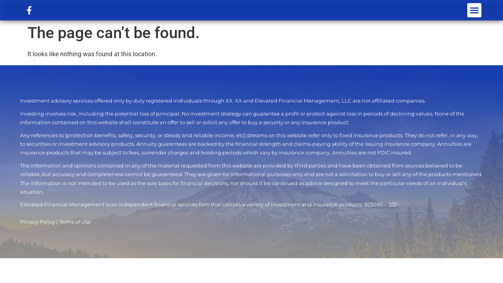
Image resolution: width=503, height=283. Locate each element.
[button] (474, 10)
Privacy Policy (37, 222)
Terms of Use (75, 222)
